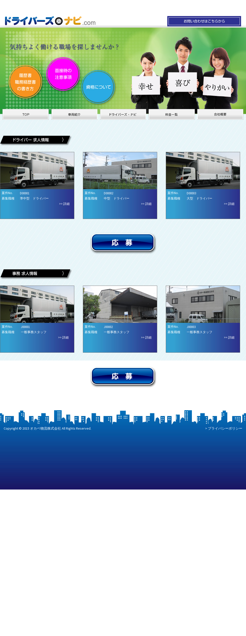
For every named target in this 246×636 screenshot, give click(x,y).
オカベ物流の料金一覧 (172, 114)
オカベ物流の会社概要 (220, 114)
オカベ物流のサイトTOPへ (25, 114)
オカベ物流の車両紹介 (74, 114)
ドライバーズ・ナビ (123, 114)
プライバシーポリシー (225, 428)
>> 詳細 (64, 204)
